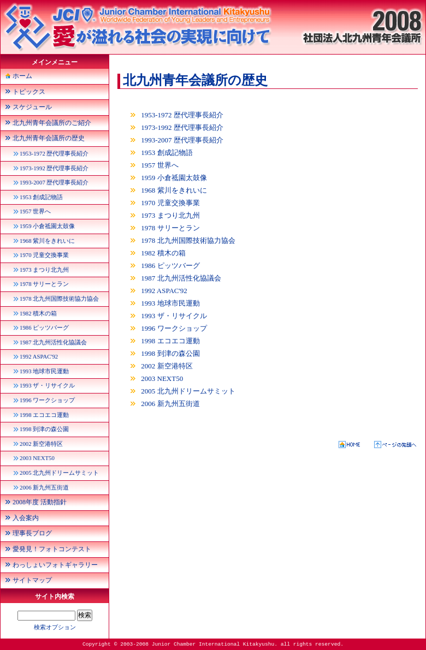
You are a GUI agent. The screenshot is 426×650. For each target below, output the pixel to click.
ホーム (22, 76)
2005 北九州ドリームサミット (188, 391)
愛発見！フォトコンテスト (52, 549)
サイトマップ (32, 580)
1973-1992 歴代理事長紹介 (182, 127)
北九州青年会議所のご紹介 (52, 123)
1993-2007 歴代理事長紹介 (182, 140)
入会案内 (26, 518)
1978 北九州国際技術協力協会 (188, 240)
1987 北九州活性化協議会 (181, 278)
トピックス (29, 92)
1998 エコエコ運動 (170, 341)
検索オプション (55, 627)
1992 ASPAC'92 (164, 291)
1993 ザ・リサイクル (173, 316)
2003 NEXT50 (162, 378)
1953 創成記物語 (166, 152)
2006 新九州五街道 (170, 403)
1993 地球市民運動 (170, 303)
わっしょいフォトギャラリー (55, 565)
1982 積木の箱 (163, 253)
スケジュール (32, 107)
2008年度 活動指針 (40, 502)
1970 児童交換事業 (170, 203)
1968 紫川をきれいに (173, 190)
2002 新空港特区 (166, 366)
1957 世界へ (159, 165)
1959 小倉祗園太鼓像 (173, 178)
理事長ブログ (32, 533)
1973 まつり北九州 (170, 215)
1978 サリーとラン (170, 228)
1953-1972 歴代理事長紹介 (182, 115)
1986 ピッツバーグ (170, 265)
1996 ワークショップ (173, 328)
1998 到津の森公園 (170, 353)
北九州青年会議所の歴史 (195, 80)
